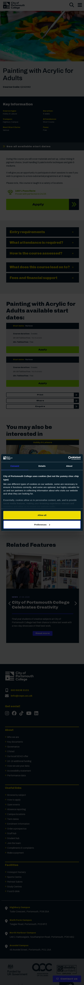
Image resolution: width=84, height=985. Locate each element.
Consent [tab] (14, 466)
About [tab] (69, 466)
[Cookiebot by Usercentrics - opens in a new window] (68, 458)
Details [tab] (42, 466)
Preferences (42, 524)
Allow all (42, 515)
